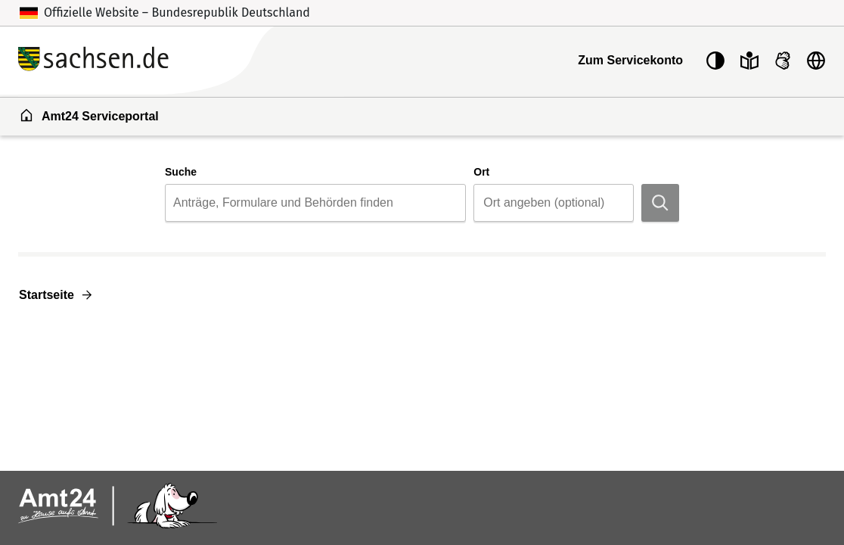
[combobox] (315, 203)
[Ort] (559, 202)
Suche (181, 172)
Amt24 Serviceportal (89, 115)
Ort (481, 172)
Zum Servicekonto (630, 60)
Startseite (46, 294)
